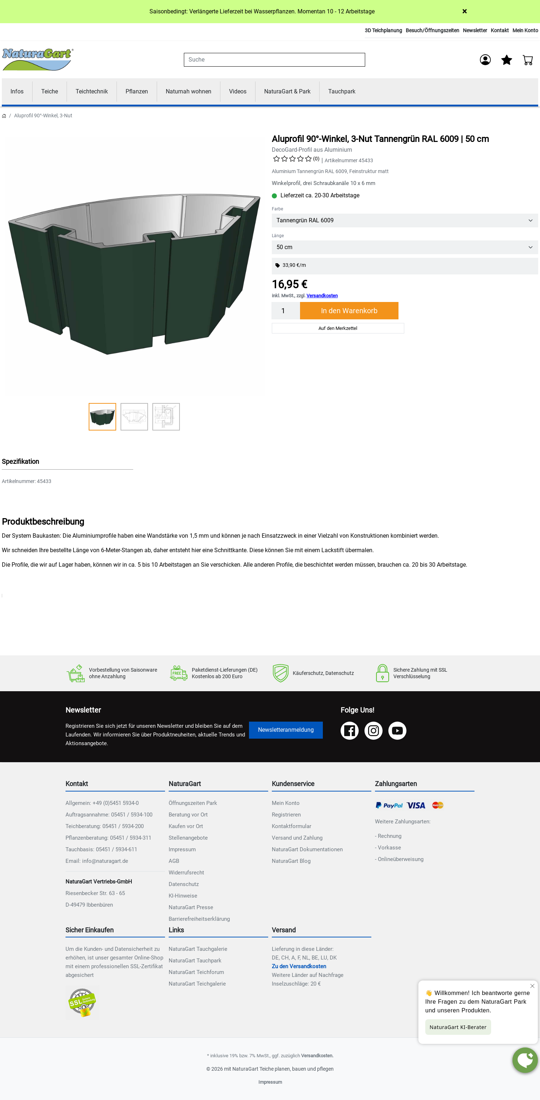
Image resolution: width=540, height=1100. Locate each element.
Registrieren (286, 814)
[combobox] (274, 60)
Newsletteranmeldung (286, 729)
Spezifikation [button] (20, 461)
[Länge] (405, 247)
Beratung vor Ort (188, 814)
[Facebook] (350, 731)
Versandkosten (322, 295)
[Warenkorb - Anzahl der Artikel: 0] (528, 60)
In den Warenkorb (349, 310)
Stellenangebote (188, 838)
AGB (174, 861)
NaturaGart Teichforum (196, 972)
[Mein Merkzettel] (507, 60)
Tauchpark (341, 91)
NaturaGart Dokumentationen (307, 849)
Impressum (182, 849)
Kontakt (500, 30)
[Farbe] (405, 220)
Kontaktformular (291, 826)
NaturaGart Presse (191, 907)
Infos (17, 91)
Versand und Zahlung (297, 838)
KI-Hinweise (183, 896)
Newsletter (475, 30)
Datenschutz (184, 884)
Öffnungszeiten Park (193, 803)
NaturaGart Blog (291, 861)
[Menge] (285, 310)
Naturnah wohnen (188, 91)
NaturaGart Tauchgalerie (198, 949)
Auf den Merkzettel (337, 328)
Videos (237, 91)
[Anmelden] (485, 60)
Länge (278, 235)
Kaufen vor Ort (186, 826)
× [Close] (464, 11)
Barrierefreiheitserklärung (199, 919)
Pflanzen (137, 91)
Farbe (277, 208)
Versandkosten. (317, 1055)
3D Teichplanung (383, 30)
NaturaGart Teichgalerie (197, 984)
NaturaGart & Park (287, 91)
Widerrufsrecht (186, 872)
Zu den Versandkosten (299, 966)
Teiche (49, 91)
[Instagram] (373, 731)
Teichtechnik (92, 91)
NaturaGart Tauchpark (195, 960)
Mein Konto (525, 30)
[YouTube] (397, 731)
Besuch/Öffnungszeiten (432, 30)
